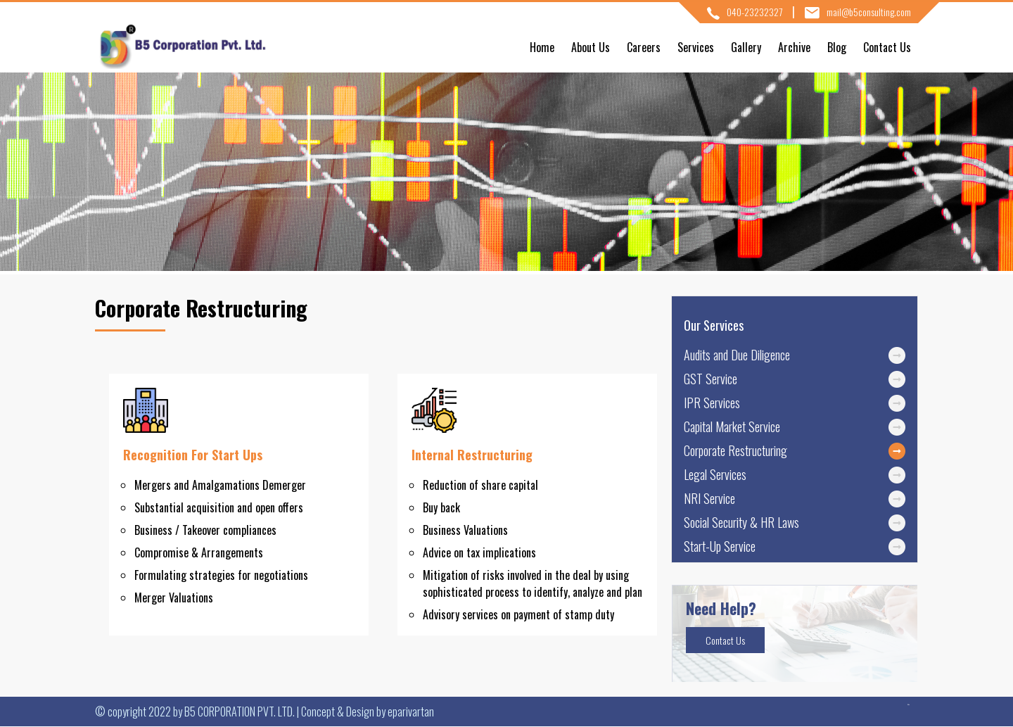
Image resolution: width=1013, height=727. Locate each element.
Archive (794, 47)
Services (695, 47)
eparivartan (411, 711)
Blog (836, 47)
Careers (644, 47)
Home (542, 47)
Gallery (746, 47)
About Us (590, 47)
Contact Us (887, 47)
